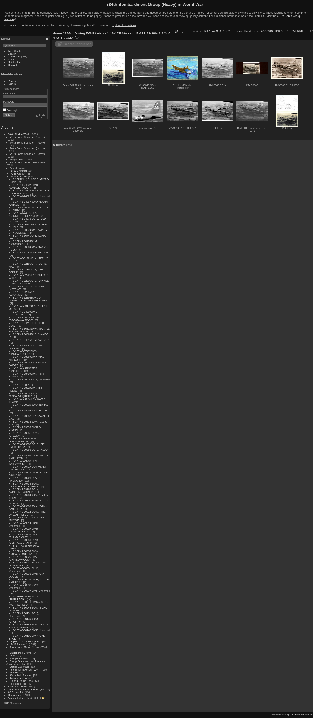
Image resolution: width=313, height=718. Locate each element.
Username (9, 93)
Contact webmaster (302, 714)
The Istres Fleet (18, 683)
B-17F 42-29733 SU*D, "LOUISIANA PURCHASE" (24, 485)
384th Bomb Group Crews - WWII (29, 647)
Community (14, 695)
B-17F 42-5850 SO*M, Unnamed (31, 379)
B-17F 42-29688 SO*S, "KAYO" (30, 449)
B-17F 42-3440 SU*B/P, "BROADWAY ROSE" (24, 318)
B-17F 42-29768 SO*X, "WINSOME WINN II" (24, 490)
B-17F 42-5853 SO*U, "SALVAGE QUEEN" (23, 395)
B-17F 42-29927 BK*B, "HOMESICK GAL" (23, 530)
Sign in (12, 83)
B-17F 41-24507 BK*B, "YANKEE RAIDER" (23, 186)
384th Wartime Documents (23, 689)
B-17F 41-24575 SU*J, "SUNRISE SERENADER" (24, 214)
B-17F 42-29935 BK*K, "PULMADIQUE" (23, 535)
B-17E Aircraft (19, 170)
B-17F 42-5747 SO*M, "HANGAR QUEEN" (23, 352)
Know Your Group (20, 678)
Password (9, 101)
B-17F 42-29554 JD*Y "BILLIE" (30, 410)
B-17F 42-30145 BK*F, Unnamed (31, 630)
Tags (10, 50)
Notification (14, 62)
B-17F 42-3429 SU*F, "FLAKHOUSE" (23, 313)
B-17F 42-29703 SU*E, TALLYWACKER (24, 462)
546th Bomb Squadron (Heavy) (27, 148)
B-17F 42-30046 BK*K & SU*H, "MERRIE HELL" (283, 31)
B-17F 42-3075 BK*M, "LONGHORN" (23, 242)
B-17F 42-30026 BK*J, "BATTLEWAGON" (23, 558)
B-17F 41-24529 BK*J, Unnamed (31, 196)
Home (57, 33)
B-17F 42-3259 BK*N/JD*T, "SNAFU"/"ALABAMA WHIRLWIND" (29, 299)
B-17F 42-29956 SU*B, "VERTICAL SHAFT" (24, 541)
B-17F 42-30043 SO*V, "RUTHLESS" (24, 598)
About (11, 59)
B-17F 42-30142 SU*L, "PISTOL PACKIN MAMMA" (29, 626)
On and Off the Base (21, 680)
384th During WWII (19, 134)
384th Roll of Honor (21, 675)
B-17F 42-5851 (21, 384)
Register (13, 81)
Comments (14, 56)
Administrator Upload (20, 698)
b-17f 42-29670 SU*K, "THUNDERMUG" (23, 440)
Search (12, 53)
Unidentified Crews (20, 652)
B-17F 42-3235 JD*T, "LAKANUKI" (23, 293)
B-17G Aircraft (19, 644)
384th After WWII (17, 686)
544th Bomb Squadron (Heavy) (27, 136)
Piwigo (286, 714)
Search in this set (77, 44)
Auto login (10, 110)
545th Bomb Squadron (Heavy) (27, 142)
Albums (7, 127)
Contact (12, 65)
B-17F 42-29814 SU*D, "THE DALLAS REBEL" (27, 513)
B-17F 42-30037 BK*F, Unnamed (31, 590)
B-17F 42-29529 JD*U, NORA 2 (30, 404)
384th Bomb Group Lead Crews (27, 162)
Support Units (17, 159)
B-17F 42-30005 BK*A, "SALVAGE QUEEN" (23, 552)
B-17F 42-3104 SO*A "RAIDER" (31, 252)
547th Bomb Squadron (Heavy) (27, 153)
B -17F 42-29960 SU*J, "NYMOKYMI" (24, 547)
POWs (13, 655)
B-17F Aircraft (19, 176)
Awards (14, 672)
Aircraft (14, 167)
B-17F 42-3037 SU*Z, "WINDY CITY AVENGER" (28, 231)
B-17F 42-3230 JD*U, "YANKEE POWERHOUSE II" (29, 282)
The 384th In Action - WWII (25, 669)
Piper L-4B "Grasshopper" (25, 641)
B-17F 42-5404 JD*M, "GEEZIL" (31, 339)
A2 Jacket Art (15, 692)
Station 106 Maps (20, 666)
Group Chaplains (19, 658)
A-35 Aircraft (18, 173)
